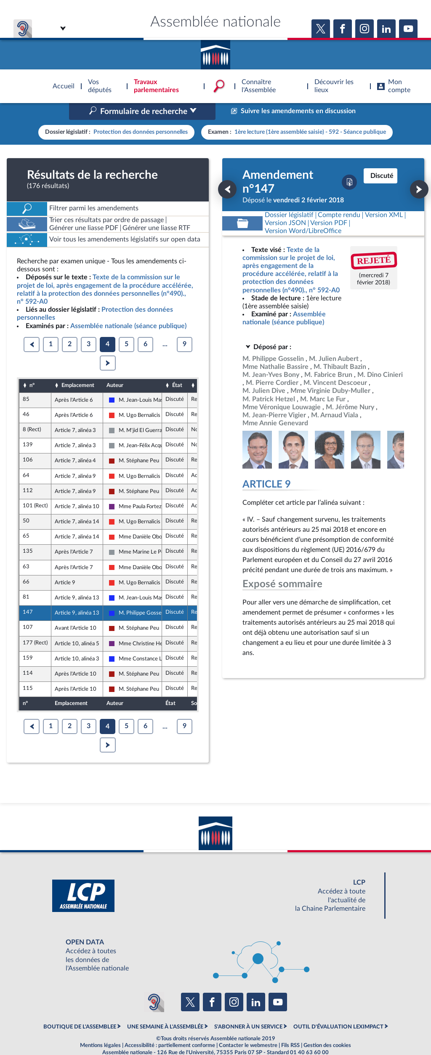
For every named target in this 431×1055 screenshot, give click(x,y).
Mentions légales (100, 1027)
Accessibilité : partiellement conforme (170, 1027)
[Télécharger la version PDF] (349, 164)
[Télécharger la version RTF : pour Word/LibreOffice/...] (303, 213)
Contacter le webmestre (248, 1027)
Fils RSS (290, 1027)
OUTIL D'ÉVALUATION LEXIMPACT (338, 1008)
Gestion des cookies (327, 1027)
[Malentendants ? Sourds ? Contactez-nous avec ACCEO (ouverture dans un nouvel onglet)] (154, 984)
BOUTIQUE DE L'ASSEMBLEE (79, 1008)
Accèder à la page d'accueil (215, 51)
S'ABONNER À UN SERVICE (248, 1008)
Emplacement (77, 367)
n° (32, 367)
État (177, 367)
